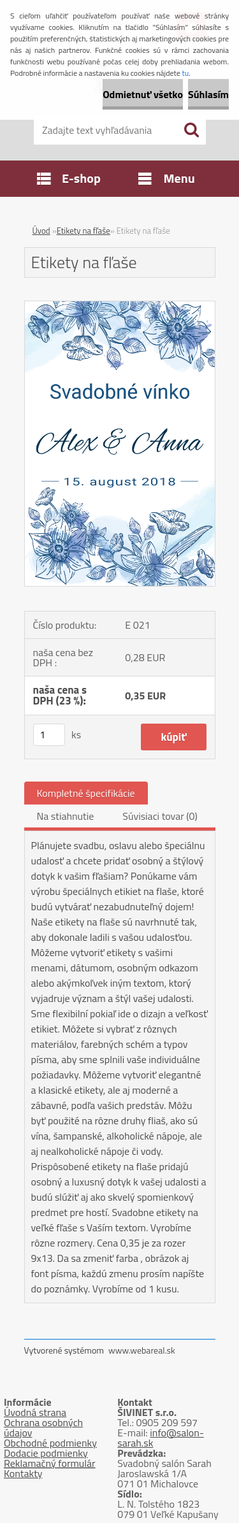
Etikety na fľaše (83, 230)
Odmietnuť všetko (143, 94)
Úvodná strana (35, 1412)
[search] (191, 130)
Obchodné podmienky (50, 1442)
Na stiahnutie (65, 816)
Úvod (41, 230)
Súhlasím (208, 94)
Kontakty (23, 1473)
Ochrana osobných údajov (43, 1427)
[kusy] (49, 735)
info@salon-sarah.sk (160, 1437)
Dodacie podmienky (46, 1453)
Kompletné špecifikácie (86, 793)
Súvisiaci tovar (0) (159, 816)
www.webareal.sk (141, 1350)
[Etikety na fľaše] (120, 306)
